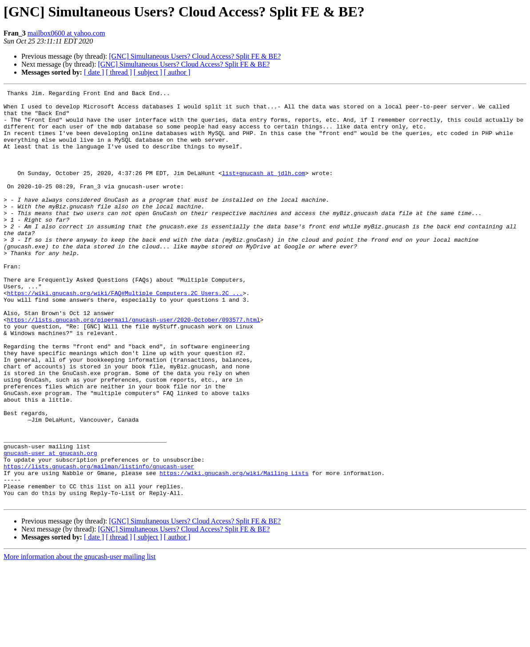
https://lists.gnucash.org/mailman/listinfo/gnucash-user (99, 542)
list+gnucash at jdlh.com (263, 190)
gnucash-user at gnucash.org (50, 526)
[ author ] (177, 72)
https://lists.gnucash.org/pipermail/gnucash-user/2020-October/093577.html (133, 366)
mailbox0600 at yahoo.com (66, 33)
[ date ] (94, 72)
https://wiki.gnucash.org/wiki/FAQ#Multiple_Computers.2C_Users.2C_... (125, 334)
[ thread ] (119, 72)
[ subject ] (148, 72)
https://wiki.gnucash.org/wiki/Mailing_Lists (233, 550)
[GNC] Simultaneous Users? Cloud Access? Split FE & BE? (195, 56)
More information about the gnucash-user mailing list (79, 639)
